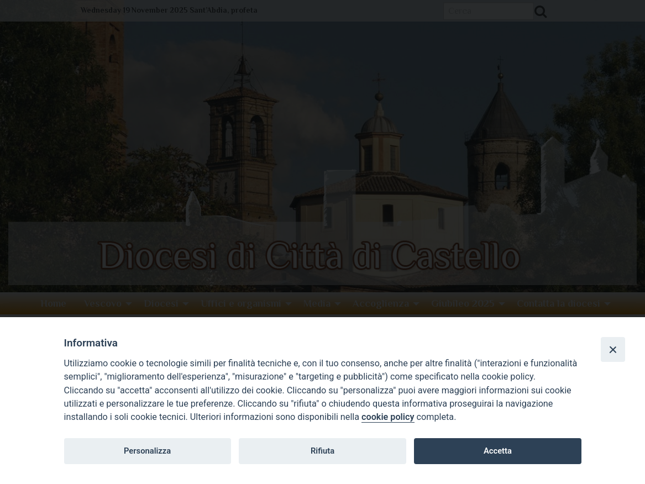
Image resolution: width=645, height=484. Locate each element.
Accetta (498, 451)
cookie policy (387, 417)
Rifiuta (322, 451)
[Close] (613, 349)
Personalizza (147, 451)
